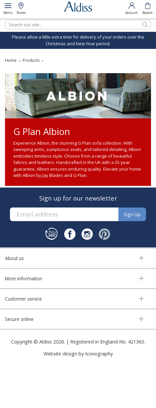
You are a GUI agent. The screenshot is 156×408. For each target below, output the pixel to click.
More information (23, 278)
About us (14, 258)
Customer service (23, 299)
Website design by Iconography (78, 353)
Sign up (132, 214)
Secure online (19, 319)
